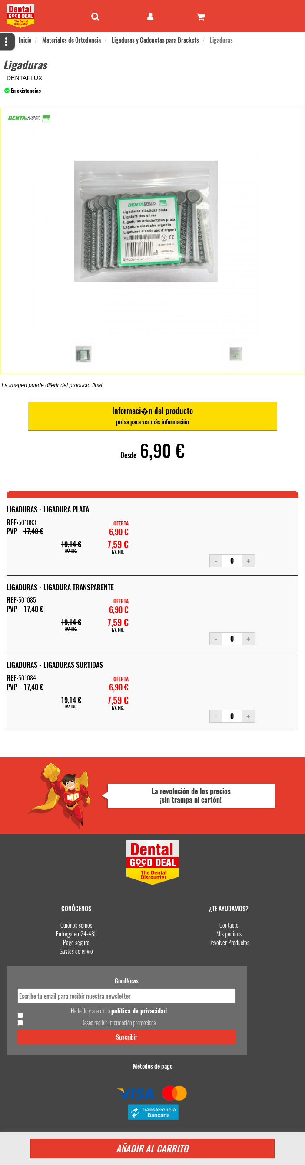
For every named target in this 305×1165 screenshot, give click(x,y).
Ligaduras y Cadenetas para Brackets (155, 39)
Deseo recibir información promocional (119, 1022)
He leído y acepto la (119, 1011)
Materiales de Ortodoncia (71, 39)
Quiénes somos (76, 924)
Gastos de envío (76, 951)
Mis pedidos (229, 933)
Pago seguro (76, 942)
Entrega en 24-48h (76, 933)
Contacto (229, 924)
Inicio (25, 39)
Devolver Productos (229, 942)
